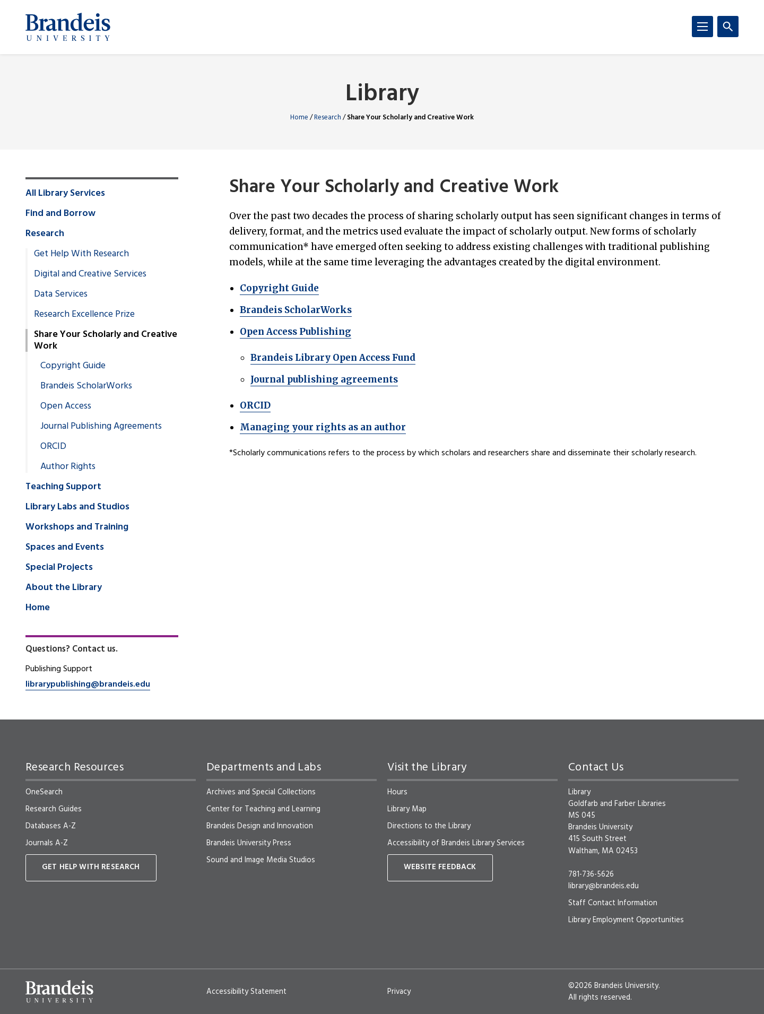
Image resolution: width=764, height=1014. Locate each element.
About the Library (63, 588)
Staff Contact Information (612, 903)
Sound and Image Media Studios (260, 860)
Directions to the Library (429, 826)
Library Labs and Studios (77, 507)
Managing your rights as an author (323, 427)
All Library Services (65, 194)
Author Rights (68, 467)
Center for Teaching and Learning (263, 809)
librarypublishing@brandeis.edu (87, 684)
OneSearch (44, 792)
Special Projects (59, 568)
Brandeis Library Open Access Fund (332, 357)
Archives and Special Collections (261, 792)
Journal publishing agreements (324, 379)
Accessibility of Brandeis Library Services (456, 843)
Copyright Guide (279, 288)
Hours (397, 792)
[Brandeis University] (67, 27)
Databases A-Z (50, 826)
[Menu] (702, 26)
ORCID (255, 405)
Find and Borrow (60, 214)
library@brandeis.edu (603, 886)
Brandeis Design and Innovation (259, 826)
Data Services (61, 294)
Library (382, 95)
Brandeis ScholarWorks (296, 310)
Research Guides (53, 809)
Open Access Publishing (295, 331)
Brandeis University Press (248, 843)
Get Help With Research (81, 254)
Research (327, 117)
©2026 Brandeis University (613, 986)
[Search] (728, 26)
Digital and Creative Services (90, 274)
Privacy (399, 991)
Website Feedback (440, 867)
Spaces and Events (64, 547)
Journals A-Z (46, 843)
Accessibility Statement (246, 991)
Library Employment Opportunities (626, 920)
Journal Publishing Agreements (101, 426)
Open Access (65, 406)
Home (299, 117)
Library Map (407, 809)
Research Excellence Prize (84, 314)
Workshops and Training (76, 527)
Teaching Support (63, 487)
